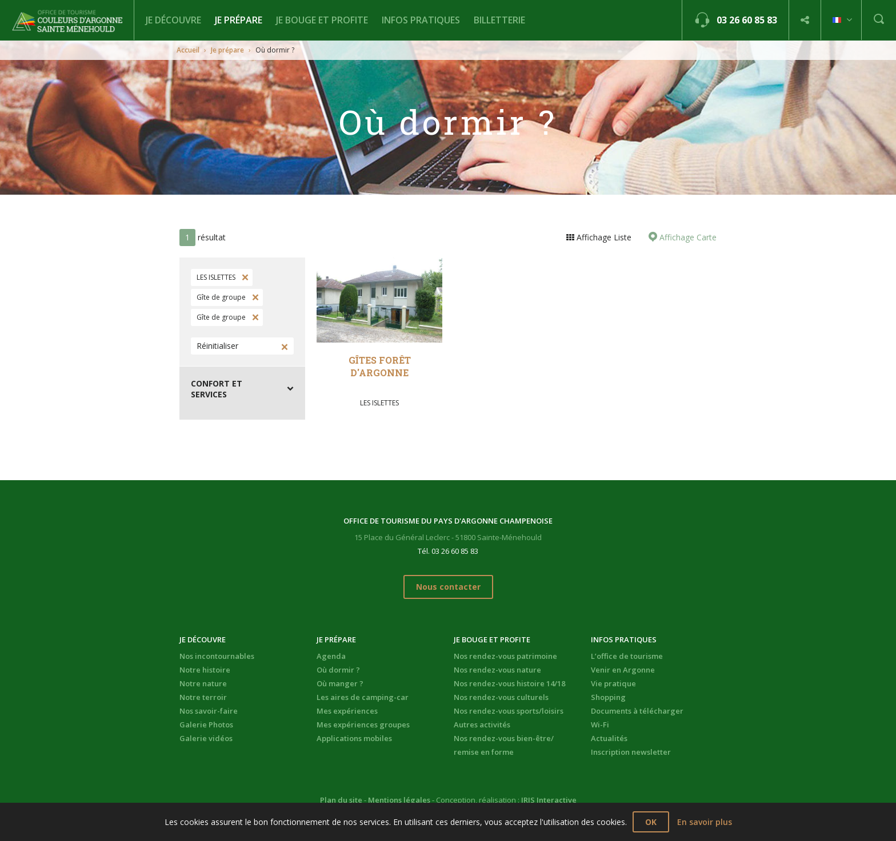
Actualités (609, 738)
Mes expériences (347, 711)
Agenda (331, 656)
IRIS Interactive (549, 800)
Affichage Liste (602, 237)
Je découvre (173, 20)
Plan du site (341, 800)
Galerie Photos (206, 724)
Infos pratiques (421, 20)
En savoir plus (704, 821)
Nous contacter (448, 586)
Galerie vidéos (206, 738)
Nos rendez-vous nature (497, 670)
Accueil (188, 50)
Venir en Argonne (623, 670)
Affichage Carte (687, 237)
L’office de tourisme (627, 656)
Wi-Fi (600, 724)
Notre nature (203, 683)
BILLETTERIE (499, 20)
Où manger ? (340, 683)
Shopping (608, 697)
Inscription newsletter (631, 752)
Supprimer (244, 277)
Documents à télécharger (637, 711)
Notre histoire (204, 670)
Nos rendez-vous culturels (501, 697)
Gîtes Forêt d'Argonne (380, 366)
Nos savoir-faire (208, 711)
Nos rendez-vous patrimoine (505, 656)
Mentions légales (399, 800)
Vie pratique (613, 683)
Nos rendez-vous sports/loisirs (508, 711)
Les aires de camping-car (363, 697)
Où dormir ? (338, 670)
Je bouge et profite (322, 20)
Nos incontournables (216, 656)
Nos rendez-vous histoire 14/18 (509, 683)
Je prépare (238, 20)
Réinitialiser (217, 345)
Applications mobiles (354, 738)
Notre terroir (203, 697)
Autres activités (482, 724)
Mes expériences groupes (363, 724)
